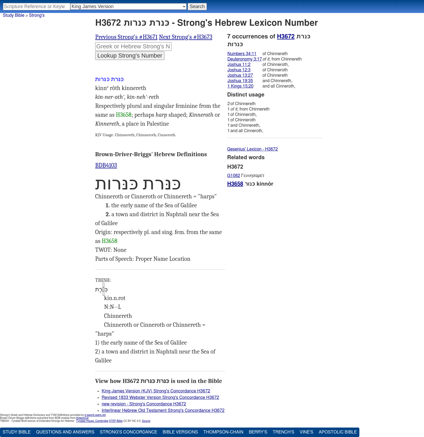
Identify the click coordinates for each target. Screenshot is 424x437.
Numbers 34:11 (242, 54)
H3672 (285, 36)
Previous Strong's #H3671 (126, 37)
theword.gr (82, 418)
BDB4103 (106, 165)
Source (146, 421)
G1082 (233, 176)
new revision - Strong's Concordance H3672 (144, 404)
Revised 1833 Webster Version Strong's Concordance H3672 (160, 397)
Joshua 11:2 (238, 64)
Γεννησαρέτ (245, 176)
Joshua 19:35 (240, 81)
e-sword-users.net (95, 415)
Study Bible (13, 15)
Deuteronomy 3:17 (244, 59)
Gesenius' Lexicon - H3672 (252, 149)
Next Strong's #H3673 (186, 37)
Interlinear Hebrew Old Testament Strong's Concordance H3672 (163, 410)
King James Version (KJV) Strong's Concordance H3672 (156, 391)
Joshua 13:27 (240, 75)
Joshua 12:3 (238, 70)
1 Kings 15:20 (240, 86)
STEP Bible (115, 421)
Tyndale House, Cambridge (92, 421)
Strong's (37, 15)
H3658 (123, 114)
